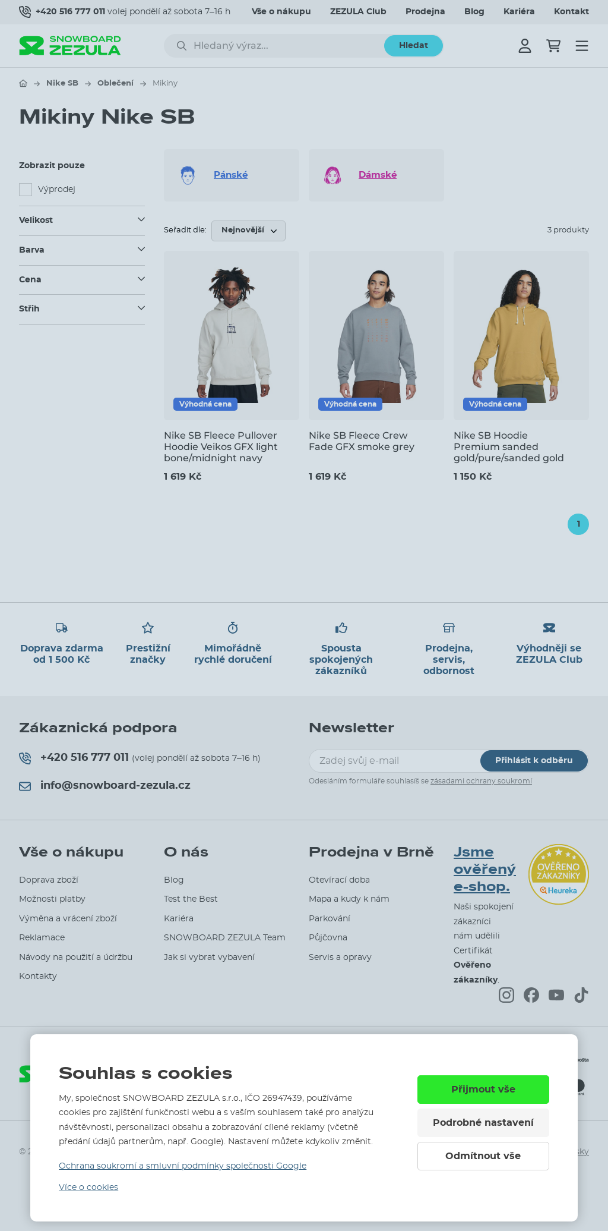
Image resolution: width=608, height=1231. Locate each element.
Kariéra (519, 12)
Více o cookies (88, 1187)
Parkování (329, 919)
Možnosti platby (52, 899)
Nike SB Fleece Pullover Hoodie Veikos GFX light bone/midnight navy (221, 447)
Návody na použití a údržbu (75, 957)
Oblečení (115, 83)
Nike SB (62, 83)
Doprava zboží (48, 880)
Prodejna (425, 12)
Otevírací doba (339, 880)
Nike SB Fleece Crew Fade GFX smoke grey (361, 441)
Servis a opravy (340, 957)
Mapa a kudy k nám (349, 899)
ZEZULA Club (358, 12)
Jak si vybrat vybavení (209, 957)
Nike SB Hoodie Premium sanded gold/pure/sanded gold (509, 447)
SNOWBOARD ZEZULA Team (225, 938)
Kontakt (571, 12)
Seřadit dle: (185, 230)
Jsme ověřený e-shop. (485, 869)
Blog (474, 12)
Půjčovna (328, 938)
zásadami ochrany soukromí (481, 781)
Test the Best (191, 899)
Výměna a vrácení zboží (68, 919)
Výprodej (56, 189)
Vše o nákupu (281, 12)
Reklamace (42, 938)
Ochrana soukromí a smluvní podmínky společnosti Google (182, 1166)
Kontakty (38, 976)
